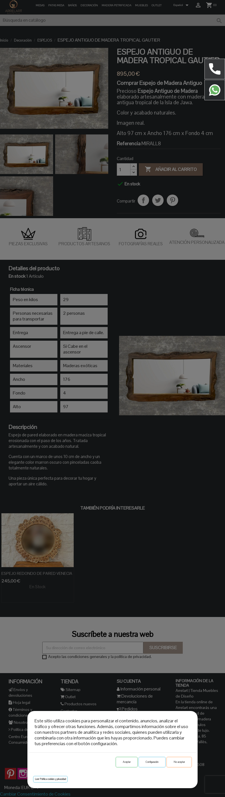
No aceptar (179, 762)
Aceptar (126, 762)
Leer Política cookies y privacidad (50, 779)
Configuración (152, 762)
